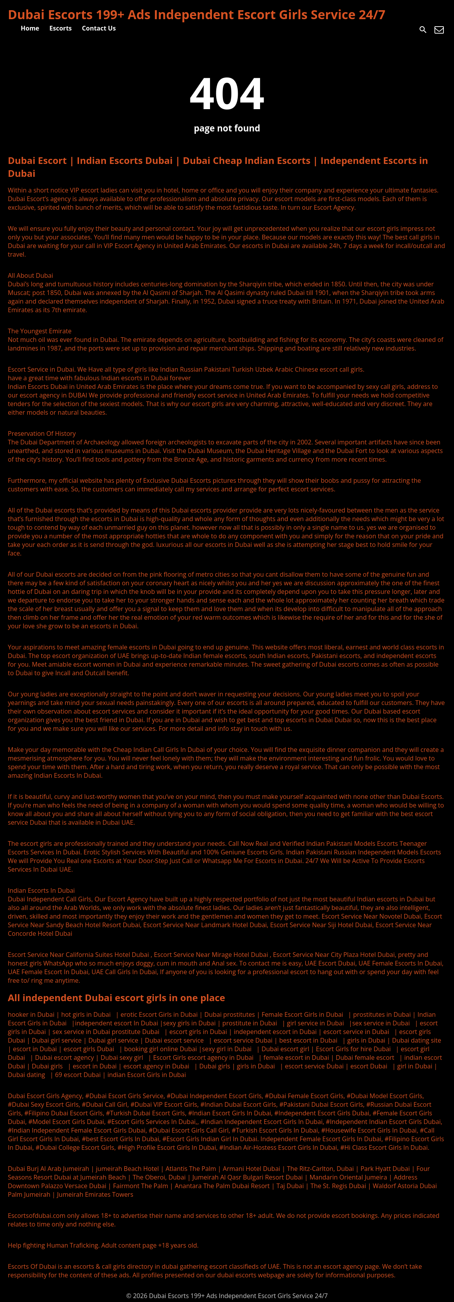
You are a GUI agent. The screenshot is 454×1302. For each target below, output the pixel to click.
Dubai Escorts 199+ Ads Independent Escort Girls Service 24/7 (197, 14)
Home (30, 28)
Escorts (60, 28)
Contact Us (99, 28)
